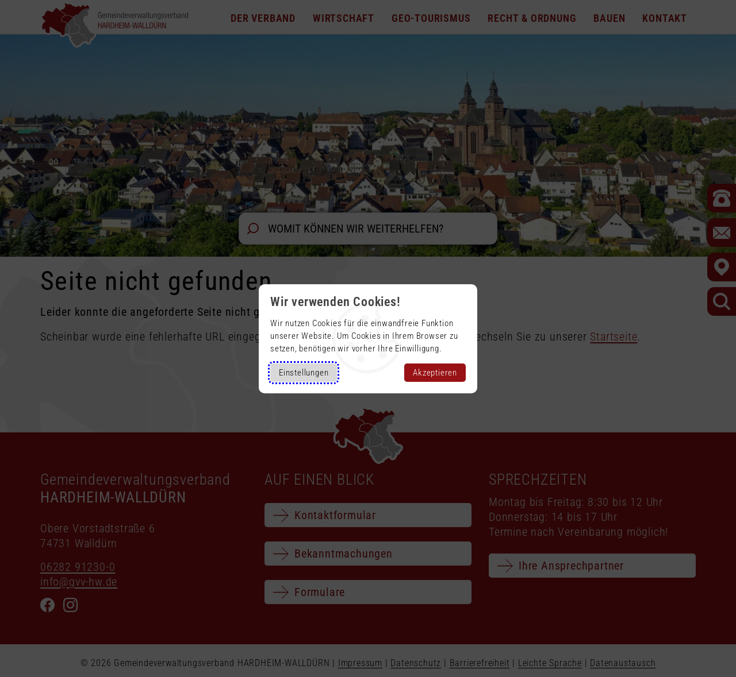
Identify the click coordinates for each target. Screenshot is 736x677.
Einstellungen (303, 372)
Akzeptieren (435, 372)
